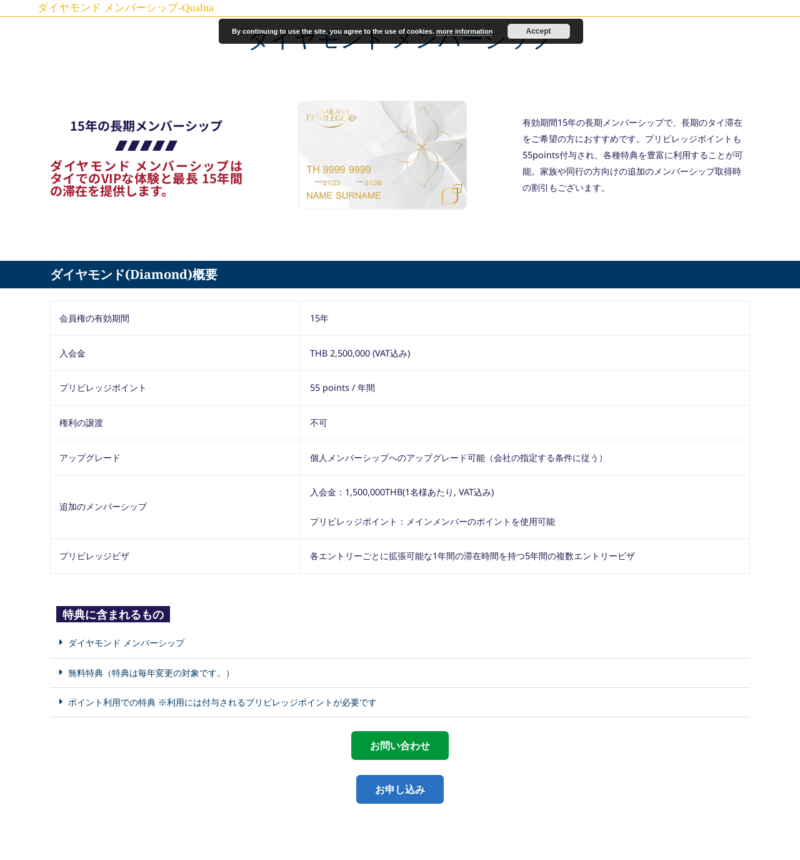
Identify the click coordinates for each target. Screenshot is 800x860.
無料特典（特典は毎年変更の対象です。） (151, 672)
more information (464, 31)
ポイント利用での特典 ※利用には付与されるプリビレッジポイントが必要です (222, 701)
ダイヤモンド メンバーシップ (126, 642)
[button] (400, 643)
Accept (538, 31)
